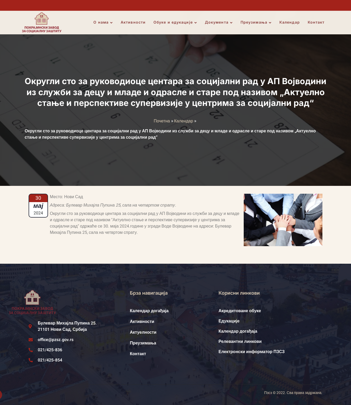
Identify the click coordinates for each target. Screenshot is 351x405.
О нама (103, 22)
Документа (219, 22)
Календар (290, 22)
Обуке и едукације (176, 22)
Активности (133, 22)
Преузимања (256, 22)
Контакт (316, 22)
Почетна (162, 121)
